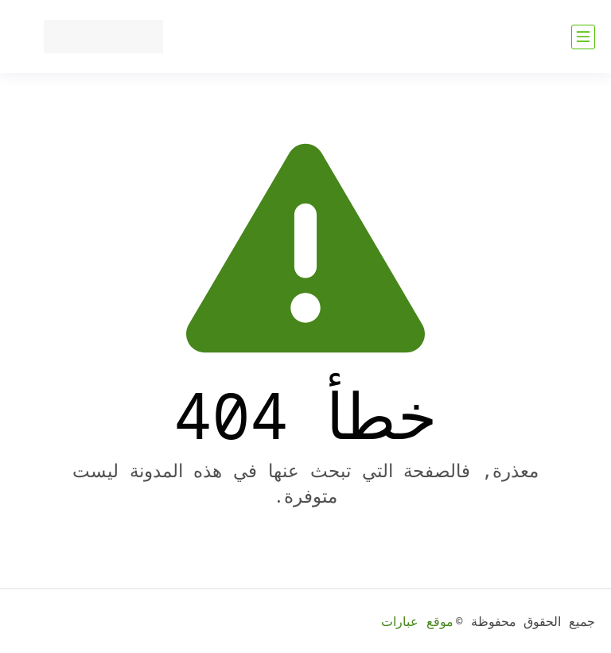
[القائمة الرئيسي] (583, 37)
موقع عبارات (417, 621)
